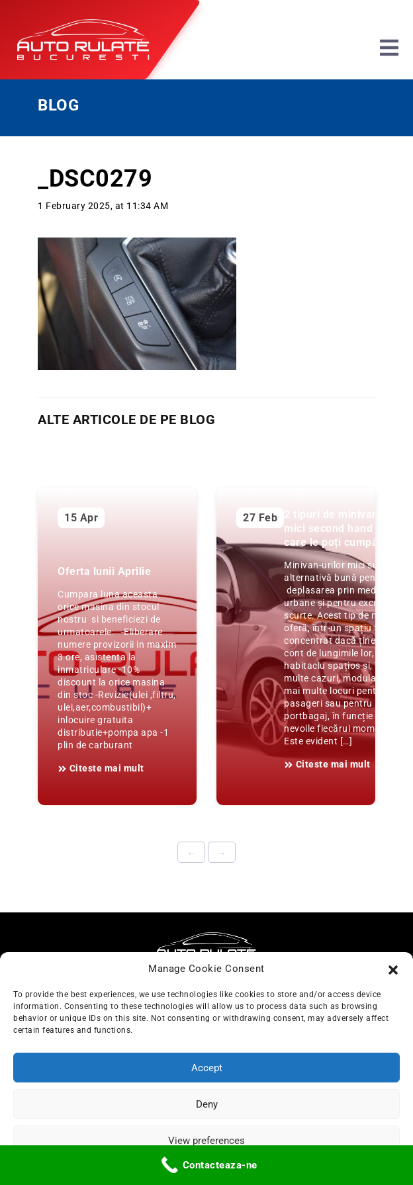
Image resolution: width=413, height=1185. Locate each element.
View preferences (206, 1141)
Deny (207, 1104)
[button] (393, 968)
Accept (206, 1068)
